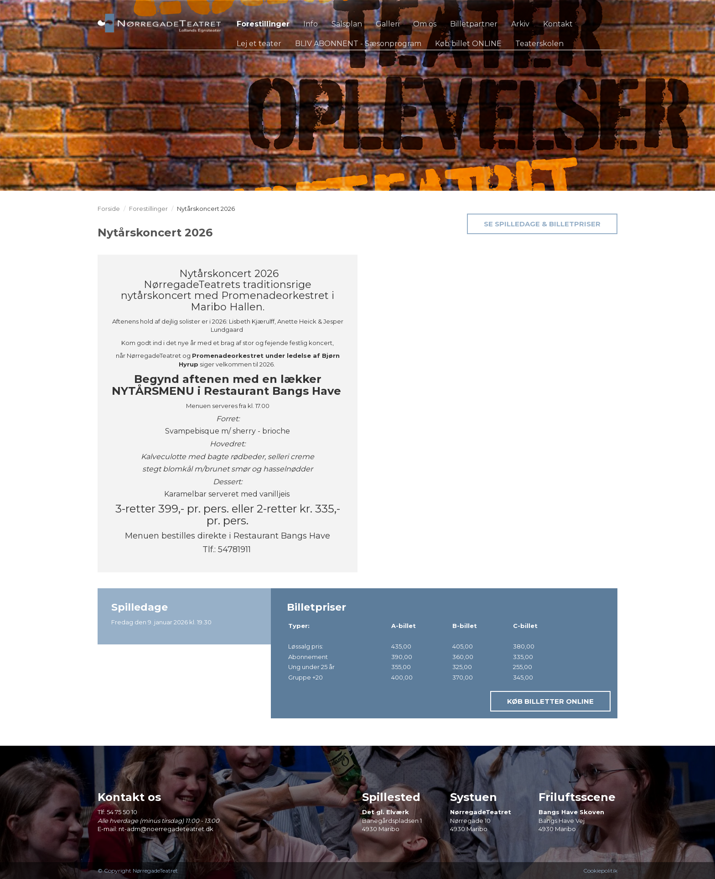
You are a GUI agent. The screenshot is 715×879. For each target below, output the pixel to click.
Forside (109, 208)
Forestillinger (148, 208)
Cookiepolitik (600, 870)
